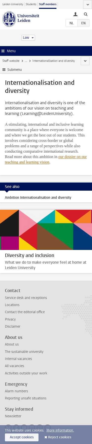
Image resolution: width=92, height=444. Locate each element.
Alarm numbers (16, 391)
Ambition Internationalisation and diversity (38, 197)
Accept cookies (22, 437)
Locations (12, 305)
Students (31, 4)
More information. (60, 430)
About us (12, 344)
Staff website (10, 61)
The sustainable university (24, 351)
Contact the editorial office (25, 312)
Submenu (14, 69)
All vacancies (14, 366)
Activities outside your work (26, 373)
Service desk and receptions (26, 298)
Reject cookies (59, 437)
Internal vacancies (18, 359)
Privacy (10, 319)
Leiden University (12, 4)
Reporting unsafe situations (25, 398)
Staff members (47, 4)
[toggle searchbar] (86, 14)
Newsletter (13, 416)
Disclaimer (12, 326)
